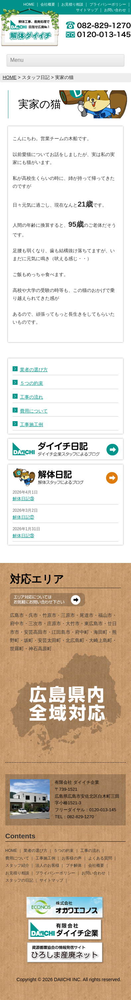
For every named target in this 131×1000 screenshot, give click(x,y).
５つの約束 (31, 383)
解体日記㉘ (23, 498)
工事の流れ (31, 397)
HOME (29, 4)
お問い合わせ (115, 10)
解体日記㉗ (23, 517)
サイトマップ (87, 10)
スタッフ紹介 (17, 865)
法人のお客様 (47, 865)
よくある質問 (100, 858)
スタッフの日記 (19, 880)
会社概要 (47, 4)
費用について (34, 411)
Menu (17, 60)
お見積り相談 (72, 4)
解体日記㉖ (23, 535)
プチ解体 (74, 865)
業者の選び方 (34, 369)
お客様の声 (72, 858)
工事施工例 (31, 424)
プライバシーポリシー (108, 4)
